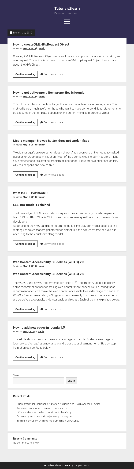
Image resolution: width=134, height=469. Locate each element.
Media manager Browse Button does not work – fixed (57, 140)
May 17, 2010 (29, 96)
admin (42, 48)
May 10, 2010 (29, 266)
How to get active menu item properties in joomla (54, 92)
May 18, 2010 (29, 48)
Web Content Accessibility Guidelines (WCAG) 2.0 (54, 262)
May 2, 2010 (29, 331)
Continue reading (26, 75)
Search (17, 375)
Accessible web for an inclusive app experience (42, 408)
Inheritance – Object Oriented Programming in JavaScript (48, 420)
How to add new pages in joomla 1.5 (43, 327)
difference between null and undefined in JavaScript (44, 412)
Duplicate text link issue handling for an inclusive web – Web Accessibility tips (58, 404)
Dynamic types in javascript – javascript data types (44, 416)
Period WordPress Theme (57, 465)
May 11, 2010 (29, 197)
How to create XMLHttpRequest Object (45, 44)
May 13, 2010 (29, 145)
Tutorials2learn (67, 8)
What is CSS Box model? (33, 193)
